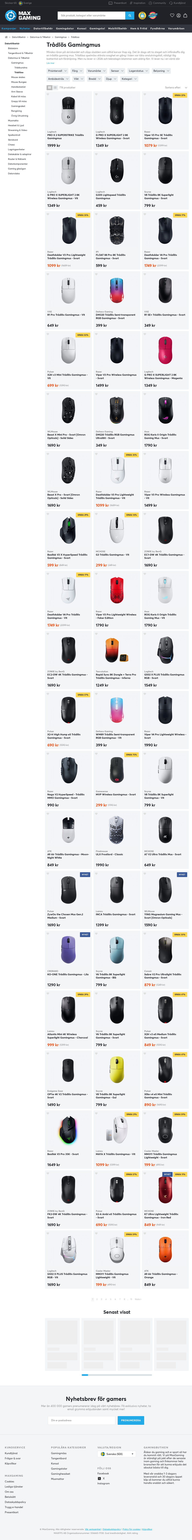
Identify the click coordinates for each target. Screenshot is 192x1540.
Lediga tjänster (14, 1486)
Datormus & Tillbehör (40, 37)
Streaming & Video (17, 130)
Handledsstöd (18, 87)
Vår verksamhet (93, 1529)
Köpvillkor (10, 1463)
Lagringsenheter (16, 149)
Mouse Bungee (18, 82)
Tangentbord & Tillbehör (20, 53)
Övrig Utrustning (19, 116)
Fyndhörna (157, 28)
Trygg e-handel (14, 1507)
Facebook (103, 1473)
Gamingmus (61, 37)
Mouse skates (18, 77)
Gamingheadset (60, 1474)
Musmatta (13, 121)
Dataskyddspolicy (15, 1502)
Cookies (9, 1481)
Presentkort (120, 3)
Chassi (11, 145)
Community (157, 3)
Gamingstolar (59, 1468)
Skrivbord (13, 140)
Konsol (81, 28)
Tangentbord (58, 1458)
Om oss (9, 1492)
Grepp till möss (19, 101)
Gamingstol (97, 28)
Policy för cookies (131, 1529)
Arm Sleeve (17, 92)
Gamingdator (65, 28)
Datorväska (14, 174)
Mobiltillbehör (117, 28)
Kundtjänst (180, 3)
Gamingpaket (18, 106)
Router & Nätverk (17, 159)
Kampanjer (9, 28)
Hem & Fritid (138, 28)
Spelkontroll (14, 135)
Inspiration (137, 2)
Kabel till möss (18, 96)
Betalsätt (10, 1497)
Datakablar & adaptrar (19, 154)
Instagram (103, 1483)
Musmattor (57, 1479)
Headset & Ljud (16, 125)
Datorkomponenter (18, 164)
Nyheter (25, 28)
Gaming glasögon (17, 169)
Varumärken (176, 28)
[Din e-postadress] (81, 1420)
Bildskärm (13, 48)
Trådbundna (20, 68)
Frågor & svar (13, 1458)
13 (131, 1299)
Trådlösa (75, 37)
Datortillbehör (43, 28)
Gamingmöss (58, 1453)
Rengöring (16, 111)
